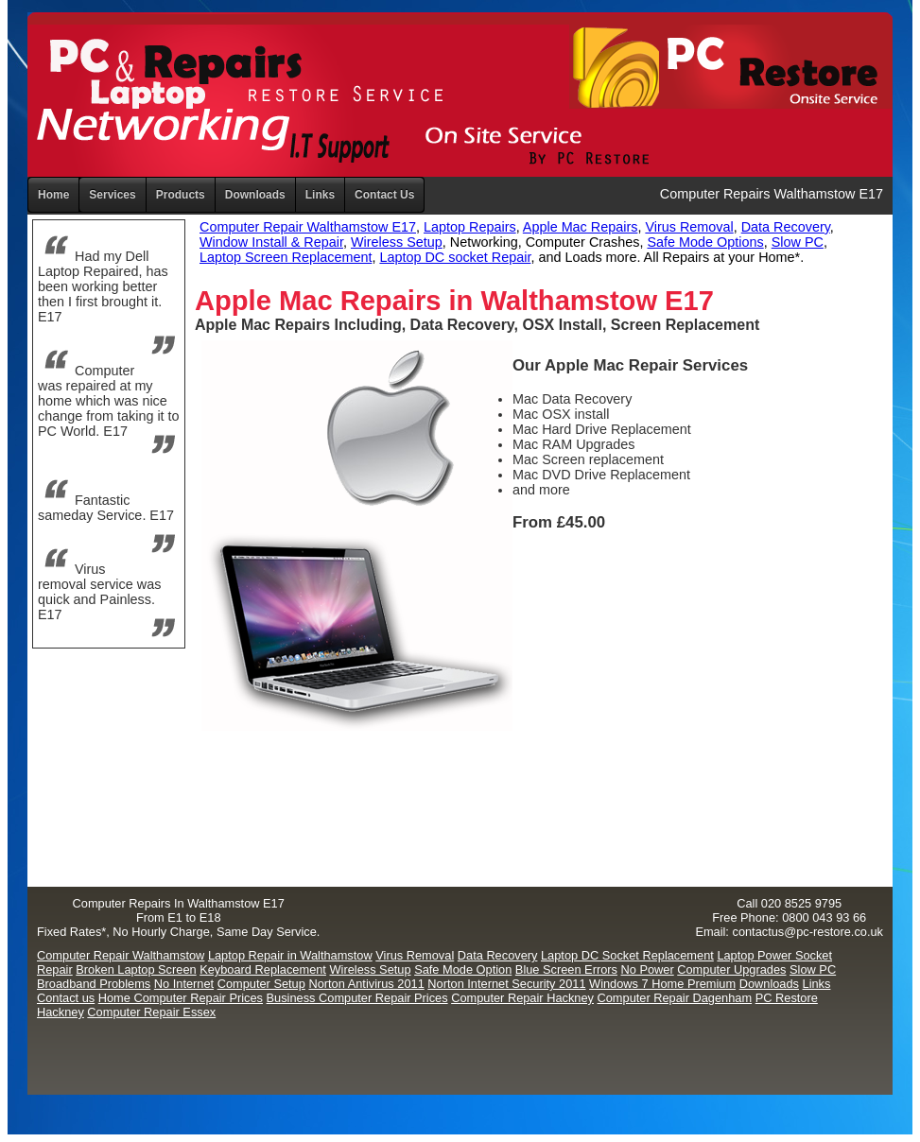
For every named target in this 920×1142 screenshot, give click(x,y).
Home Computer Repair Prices (180, 998)
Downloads (769, 984)
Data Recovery (785, 226)
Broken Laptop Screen (136, 969)
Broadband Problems (93, 984)
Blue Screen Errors (566, 969)
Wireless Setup (397, 242)
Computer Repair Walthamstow (120, 955)
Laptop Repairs (470, 226)
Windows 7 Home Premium (662, 984)
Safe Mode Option (463, 969)
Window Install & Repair (271, 242)
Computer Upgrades (731, 969)
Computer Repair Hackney (522, 998)
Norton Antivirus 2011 (366, 984)
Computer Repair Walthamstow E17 (308, 226)
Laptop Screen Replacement (286, 257)
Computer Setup (261, 984)
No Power (647, 969)
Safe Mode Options (706, 242)
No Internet (184, 984)
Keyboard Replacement (263, 969)
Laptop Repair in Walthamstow (290, 955)
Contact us (66, 998)
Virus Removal (689, 226)
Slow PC (798, 242)
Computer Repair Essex (151, 1012)
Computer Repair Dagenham (675, 998)
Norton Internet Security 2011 (506, 984)
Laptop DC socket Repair (454, 257)
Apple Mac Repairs (580, 226)
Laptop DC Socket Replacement (627, 955)
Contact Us (384, 194)
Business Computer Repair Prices (357, 998)
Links (320, 194)
